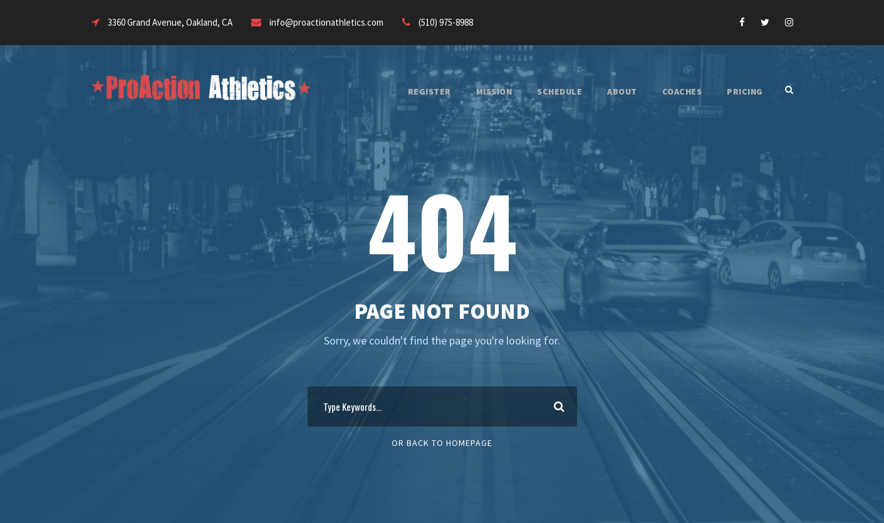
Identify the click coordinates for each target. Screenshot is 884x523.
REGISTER (406, 91)
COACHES (676, 91)
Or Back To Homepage (442, 443)
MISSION (474, 91)
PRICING (743, 91)
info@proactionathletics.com (348, 22)
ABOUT (611, 91)
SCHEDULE (544, 91)
